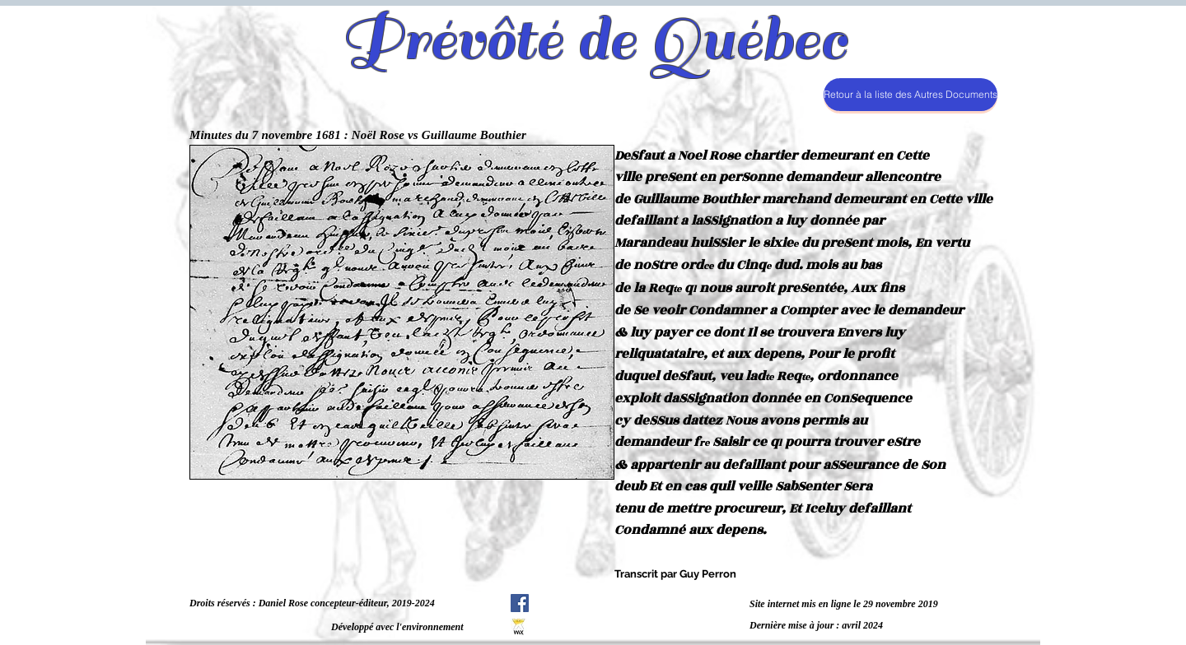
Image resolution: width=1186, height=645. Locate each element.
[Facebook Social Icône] (520, 603)
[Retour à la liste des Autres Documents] (910, 94)
